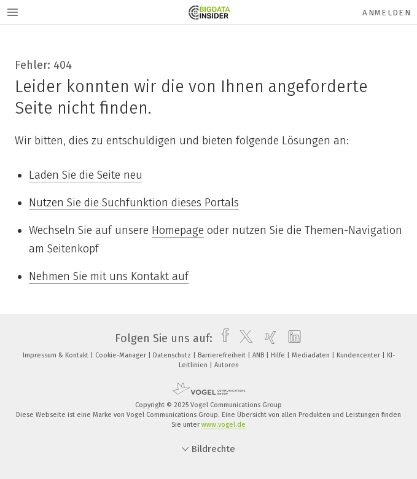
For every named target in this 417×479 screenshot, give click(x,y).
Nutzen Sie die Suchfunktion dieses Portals (134, 202)
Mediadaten (312, 355)
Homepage (178, 230)
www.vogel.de (223, 425)
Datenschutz (173, 355)
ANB (259, 355)
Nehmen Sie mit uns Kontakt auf (109, 276)
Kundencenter (359, 355)
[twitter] (243, 338)
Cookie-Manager (121, 355)
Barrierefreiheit (222, 355)
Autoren (226, 365)
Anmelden (386, 12)
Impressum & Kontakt (56, 355)
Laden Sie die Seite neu (85, 175)
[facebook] (222, 338)
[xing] (267, 338)
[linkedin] (291, 338)
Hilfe (279, 355)
